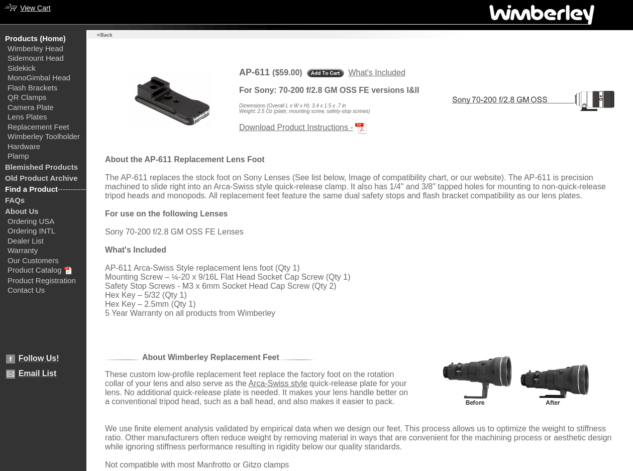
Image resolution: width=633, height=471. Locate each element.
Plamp (18, 156)
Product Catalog (35, 270)
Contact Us (26, 290)
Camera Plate (31, 107)
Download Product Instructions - (296, 127)
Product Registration (42, 280)
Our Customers (33, 260)
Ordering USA (31, 221)
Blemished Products (41, 167)
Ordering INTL (31, 230)
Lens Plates (27, 116)
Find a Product (31, 189)
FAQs (15, 200)
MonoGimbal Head (39, 77)
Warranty (23, 250)
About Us (22, 211)
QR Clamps (27, 97)
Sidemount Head (36, 58)
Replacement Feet (38, 127)
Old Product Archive (41, 178)
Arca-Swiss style (278, 383)
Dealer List (26, 241)
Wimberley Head (35, 48)
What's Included (376, 72)
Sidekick (22, 68)
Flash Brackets (32, 87)
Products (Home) (35, 38)
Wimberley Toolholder (44, 136)
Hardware (24, 146)
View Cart (35, 8)
